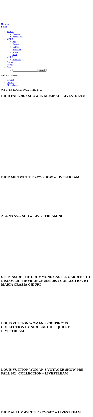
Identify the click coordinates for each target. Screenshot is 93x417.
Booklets (17, 59)
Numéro (5, 25)
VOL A (10, 31)
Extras (10, 62)
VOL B (10, 39)
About (10, 64)
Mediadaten (12, 85)
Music (15, 52)
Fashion (16, 34)
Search (10, 67)
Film (15, 54)
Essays (16, 44)
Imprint (10, 82)
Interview (17, 49)
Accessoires (18, 36)
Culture (16, 47)
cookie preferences (9, 75)
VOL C (10, 57)
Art (14, 42)
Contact (10, 80)
